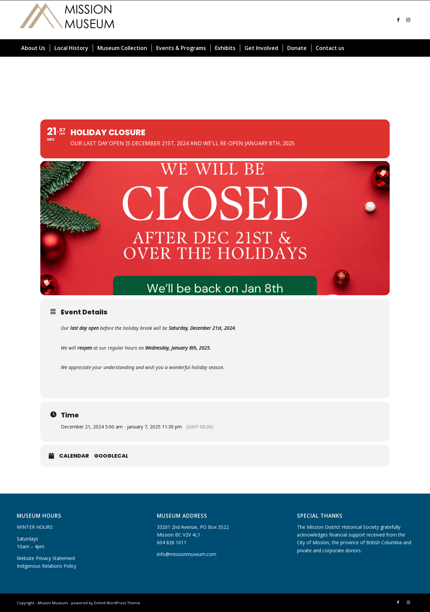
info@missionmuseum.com (186, 554)
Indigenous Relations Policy (46, 566)
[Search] (409, 48)
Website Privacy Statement (46, 558)
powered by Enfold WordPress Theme (105, 602)
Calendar (74, 456)
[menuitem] (33, 48)
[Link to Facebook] (398, 20)
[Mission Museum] (67, 19)
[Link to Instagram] (408, 20)
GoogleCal (111, 456)
